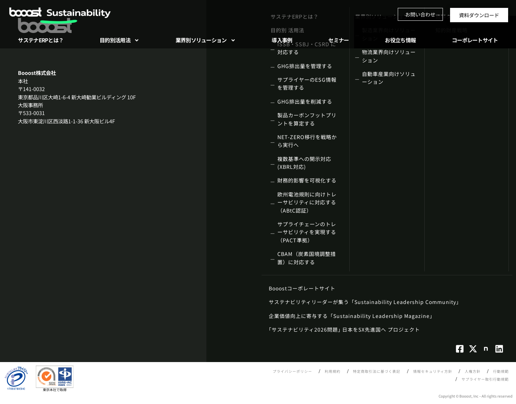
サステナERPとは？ (40, 40)
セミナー (338, 40)
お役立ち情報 (400, 40)
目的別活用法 (119, 40)
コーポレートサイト (475, 40)
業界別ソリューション (206, 40)
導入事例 (282, 40)
